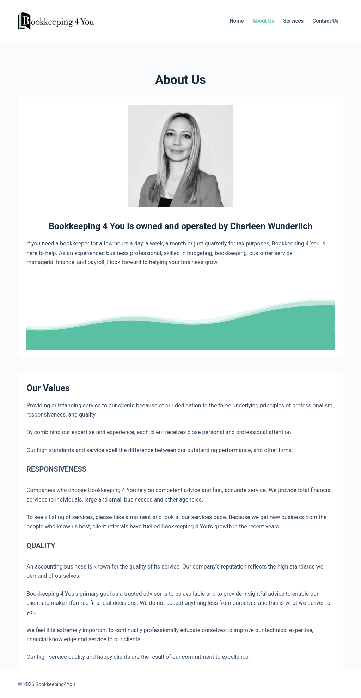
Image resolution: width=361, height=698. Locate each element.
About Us (263, 21)
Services (293, 21)
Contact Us (325, 21)
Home (237, 21)
